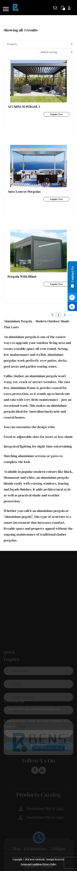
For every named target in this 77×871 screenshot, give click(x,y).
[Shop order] (55, 52)
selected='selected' (38, 44)
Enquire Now (56, 114)
